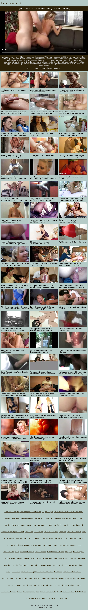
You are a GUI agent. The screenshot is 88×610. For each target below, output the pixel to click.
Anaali (37, 68)
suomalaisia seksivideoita (50, 68)
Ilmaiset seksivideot (11, 3)
